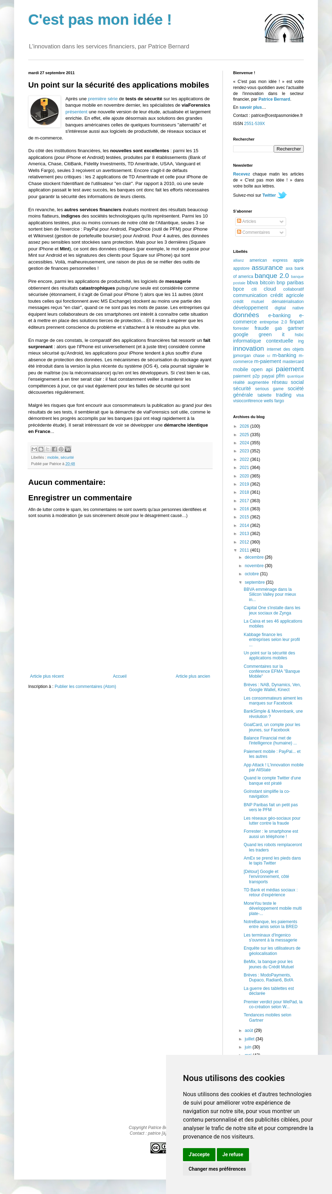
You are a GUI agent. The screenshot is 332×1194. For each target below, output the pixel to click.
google (240, 334)
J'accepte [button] (199, 1154)
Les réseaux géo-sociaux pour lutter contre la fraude (272, 821)
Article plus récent (47, 676)
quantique (295, 376)
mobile (53, 457)
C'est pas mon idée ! (100, 19)
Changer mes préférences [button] (217, 1169)
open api (262, 369)
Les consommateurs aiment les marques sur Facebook (273, 701)
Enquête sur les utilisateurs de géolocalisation (272, 951)
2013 (245, 533)
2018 (245, 492)
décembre (255, 557)
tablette (264, 395)
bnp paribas (290, 282)
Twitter (269, 195)
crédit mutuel (248, 301)
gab (278, 328)
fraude (262, 328)
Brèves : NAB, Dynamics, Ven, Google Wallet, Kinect (272, 687)
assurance (267, 267)
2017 (245, 500)
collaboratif (293, 289)
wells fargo (274, 400)
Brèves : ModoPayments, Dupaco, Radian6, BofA (268, 977)
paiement (290, 369)
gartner (295, 328)
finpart (297, 322)
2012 (245, 542)
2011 (245, 550)
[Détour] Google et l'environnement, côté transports (266, 876)
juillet (250, 1038)
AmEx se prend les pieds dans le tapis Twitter (272, 861)
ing (301, 341)
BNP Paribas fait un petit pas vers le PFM (271, 807)
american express (269, 260)
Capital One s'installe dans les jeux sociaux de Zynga (272, 610)
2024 (245, 442)
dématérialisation (288, 301)
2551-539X (254, 123)
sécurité (67, 457)
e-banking (279, 315)
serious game (269, 388)
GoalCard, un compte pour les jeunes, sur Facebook (272, 727)
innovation (248, 348)
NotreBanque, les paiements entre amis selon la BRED (270, 924)
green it (271, 334)
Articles (246, 221)
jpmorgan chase (249, 355)
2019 (245, 484)
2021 (245, 467)
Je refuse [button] (233, 1154)
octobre (252, 573)
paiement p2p (246, 376)
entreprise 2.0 (273, 322)
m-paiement (267, 361)
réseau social (288, 382)
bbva (252, 282)
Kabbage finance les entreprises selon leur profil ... (272, 639)
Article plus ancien (193, 676)
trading (283, 395)
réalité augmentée (251, 382)
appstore (241, 268)
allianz (238, 260)
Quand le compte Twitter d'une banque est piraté (272, 780)
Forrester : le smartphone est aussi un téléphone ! (271, 834)
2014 (245, 525)
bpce (238, 289)
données (246, 315)
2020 (245, 476)
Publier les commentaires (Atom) (85, 686)
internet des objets (285, 349)
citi (254, 289)
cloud (270, 289)
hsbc (299, 334)
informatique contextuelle (263, 341)
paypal (268, 376)
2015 (245, 517)
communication (250, 295)
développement (250, 307)
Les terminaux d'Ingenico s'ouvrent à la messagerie (270, 938)
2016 (245, 508)
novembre (255, 565)
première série (103, 98)
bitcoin (267, 282)
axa (289, 268)
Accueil (120, 676)
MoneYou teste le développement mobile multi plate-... (273, 908)
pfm (280, 376)
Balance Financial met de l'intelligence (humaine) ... (270, 740)
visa (300, 395)
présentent (76, 111)
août (249, 1030)
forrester (241, 328)
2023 (245, 451)
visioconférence (247, 400)
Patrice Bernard (274, 99)
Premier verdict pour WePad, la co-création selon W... (273, 1004)
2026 (245, 426)
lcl (268, 356)
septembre (255, 582)
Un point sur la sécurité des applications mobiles (269, 655)
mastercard (293, 361)
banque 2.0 (272, 275)
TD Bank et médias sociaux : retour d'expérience (271, 892)
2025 (245, 434)
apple (299, 260)
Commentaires (253, 232)
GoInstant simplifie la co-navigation (267, 794)
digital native (289, 307)
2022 (245, 459)
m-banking (284, 355)
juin (249, 1047)
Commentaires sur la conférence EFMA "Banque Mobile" (272, 671)
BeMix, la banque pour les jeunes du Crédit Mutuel (269, 964)
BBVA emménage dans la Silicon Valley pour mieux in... (270, 594)
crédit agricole (287, 295)
